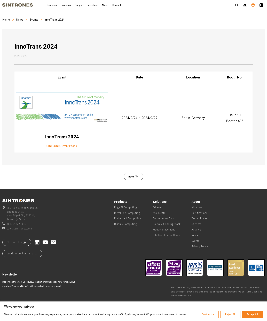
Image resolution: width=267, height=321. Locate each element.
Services (196, 224)
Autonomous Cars (163, 218)
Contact (116, 5)
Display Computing (125, 224)
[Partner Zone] (244, 5)
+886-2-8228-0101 (15, 224)
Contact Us (17, 242)
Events (34, 19)
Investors (93, 5)
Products (52, 5)
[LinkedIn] (261, 5)
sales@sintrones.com (17, 228)
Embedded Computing (127, 218)
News (20, 19)
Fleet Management (164, 229)
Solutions (66, 5)
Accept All (252, 314)
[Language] (253, 5)
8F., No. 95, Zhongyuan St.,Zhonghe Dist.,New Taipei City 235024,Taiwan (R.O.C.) (20, 213)
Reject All (230, 314)
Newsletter (10, 274)
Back (133, 177)
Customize (208, 314)
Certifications (200, 213)
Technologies (199, 218)
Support (79, 5)
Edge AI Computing (125, 207)
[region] (133, 311)
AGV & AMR (159, 213)
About (105, 5)
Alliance (196, 229)
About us (197, 207)
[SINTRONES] (22, 5)
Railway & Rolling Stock (167, 224)
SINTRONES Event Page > (61, 146)
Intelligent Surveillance (166, 235)
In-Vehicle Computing (127, 213)
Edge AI (157, 207)
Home (6, 19)
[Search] (236, 5)
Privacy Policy (200, 246)
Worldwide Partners (22, 253)
